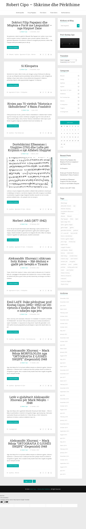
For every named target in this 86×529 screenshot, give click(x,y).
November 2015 (64, 402)
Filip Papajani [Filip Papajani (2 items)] (64, 219)
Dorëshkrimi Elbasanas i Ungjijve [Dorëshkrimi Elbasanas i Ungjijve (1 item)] (67, 212)
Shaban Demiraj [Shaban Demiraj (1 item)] (65, 273)
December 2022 (64, 320)
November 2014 (64, 424)
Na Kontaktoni (65, 12)
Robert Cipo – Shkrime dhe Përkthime (43, 4)
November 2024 (64, 302)
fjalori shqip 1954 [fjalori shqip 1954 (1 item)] (65, 222)
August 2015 (63, 409)
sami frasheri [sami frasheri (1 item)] (69, 270)
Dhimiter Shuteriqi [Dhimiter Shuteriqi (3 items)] (65, 208)
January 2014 (63, 452)
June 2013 (62, 474)
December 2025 (64, 298)
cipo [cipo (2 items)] (74, 206)
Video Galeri (53, 12)
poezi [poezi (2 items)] (69, 264)
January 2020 (63, 352)
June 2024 (62, 305)
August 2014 (63, 434)
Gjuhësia (11, 133)
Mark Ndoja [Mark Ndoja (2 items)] (64, 256)
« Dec (61, 147)
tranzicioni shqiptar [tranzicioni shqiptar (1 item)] (66, 281)
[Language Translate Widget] (68, 60)
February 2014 (64, 449)
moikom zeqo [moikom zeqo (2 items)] (64, 258)
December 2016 (64, 388)
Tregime (62, 108)
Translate (71, 62)
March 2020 (63, 348)
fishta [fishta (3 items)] (71, 219)
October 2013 (64, 460)
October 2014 (64, 427)
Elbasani (11, 54)
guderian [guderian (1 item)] (75, 230)
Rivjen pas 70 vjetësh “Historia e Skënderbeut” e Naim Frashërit (29, 105)
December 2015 (64, 399)
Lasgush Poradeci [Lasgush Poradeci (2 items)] (65, 247)
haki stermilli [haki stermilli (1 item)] (74, 233)
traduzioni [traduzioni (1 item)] (63, 278)
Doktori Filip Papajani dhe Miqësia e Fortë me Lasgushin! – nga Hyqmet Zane (29, 25)
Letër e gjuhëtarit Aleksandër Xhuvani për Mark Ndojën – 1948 (29, 400)
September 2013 (64, 463)
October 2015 (64, 406)
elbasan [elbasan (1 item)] (63, 216)
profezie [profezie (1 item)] (63, 267)
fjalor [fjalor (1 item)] (76, 219)
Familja (62, 79)
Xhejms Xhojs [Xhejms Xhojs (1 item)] (64, 284)
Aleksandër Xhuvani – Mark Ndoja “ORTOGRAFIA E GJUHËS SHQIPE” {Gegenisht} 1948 (29, 443)
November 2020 (64, 338)
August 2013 (63, 467)
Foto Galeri (43, 12)
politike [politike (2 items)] (75, 264)
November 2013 (64, 456)
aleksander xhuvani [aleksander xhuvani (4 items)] (66, 206)
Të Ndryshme (24, 92)
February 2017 (64, 384)
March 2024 (63, 309)
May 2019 (62, 359)
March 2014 (63, 445)
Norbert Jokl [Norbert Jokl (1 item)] (64, 261)
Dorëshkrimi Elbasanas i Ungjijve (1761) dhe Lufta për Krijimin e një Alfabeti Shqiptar (29, 147)
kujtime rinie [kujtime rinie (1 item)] (64, 244)
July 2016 (62, 395)
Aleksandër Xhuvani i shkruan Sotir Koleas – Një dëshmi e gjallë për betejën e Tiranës (29, 261)
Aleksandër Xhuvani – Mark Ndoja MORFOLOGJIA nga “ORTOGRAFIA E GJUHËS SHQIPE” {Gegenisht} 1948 (29, 354)
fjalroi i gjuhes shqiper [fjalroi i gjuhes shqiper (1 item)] (67, 224)
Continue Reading (13, 47)
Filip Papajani (32, 12)
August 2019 (63, 356)
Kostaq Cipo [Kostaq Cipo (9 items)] (72, 241)
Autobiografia (20, 12)
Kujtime (17, 54)
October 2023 (64, 316)
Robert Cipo (24, 32)
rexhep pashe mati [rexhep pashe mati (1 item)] (72, 267)
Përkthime (63, 94)
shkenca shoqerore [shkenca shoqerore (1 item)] (66, 275)
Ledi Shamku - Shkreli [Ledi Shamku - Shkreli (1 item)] (66, 250)
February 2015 (64, 417)
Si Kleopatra (29, 66)
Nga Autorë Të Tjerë (25, 54)
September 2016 (64, 391)
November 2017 (64, 373)
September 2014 (64, 431)
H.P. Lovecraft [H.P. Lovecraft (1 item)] (64, 233)
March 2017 (63, 381)
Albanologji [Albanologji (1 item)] (64, 203)
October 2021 (64, 327)
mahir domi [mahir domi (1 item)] (70, 253)
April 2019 (62, 363)
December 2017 (64, 370)
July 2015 (62, 413)
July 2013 (62, 470)
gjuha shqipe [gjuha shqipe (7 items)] (64, 227)
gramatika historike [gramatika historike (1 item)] (66, 230)
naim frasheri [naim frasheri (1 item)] (74, 258)
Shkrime (33, 54)
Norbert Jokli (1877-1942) (30, 220)
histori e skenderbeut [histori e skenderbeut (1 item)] (66, 236)
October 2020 (64, 341)
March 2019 (63, 366)
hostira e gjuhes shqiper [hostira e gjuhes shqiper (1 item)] (67, 239)
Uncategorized (13, 429)
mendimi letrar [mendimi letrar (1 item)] (73, 256)
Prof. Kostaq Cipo (19, 133)
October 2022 (64, 323)
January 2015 (63, 420)
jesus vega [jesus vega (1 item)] (64, 241)
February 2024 (64, 313)
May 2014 (62, 442)
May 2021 (62, 330)
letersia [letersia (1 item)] (63, 253)
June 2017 (62, 377)
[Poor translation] (6, 502)
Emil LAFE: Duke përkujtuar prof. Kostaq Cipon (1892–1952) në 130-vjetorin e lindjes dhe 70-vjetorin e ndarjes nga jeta (29, 306)
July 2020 (62, 345)
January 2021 (63, 334)
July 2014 (62, 438)
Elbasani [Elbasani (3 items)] (69, 216)
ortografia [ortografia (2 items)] (72, 261)
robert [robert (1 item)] (62, 270)
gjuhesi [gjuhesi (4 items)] (72, 227)
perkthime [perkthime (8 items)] (63, 264)
